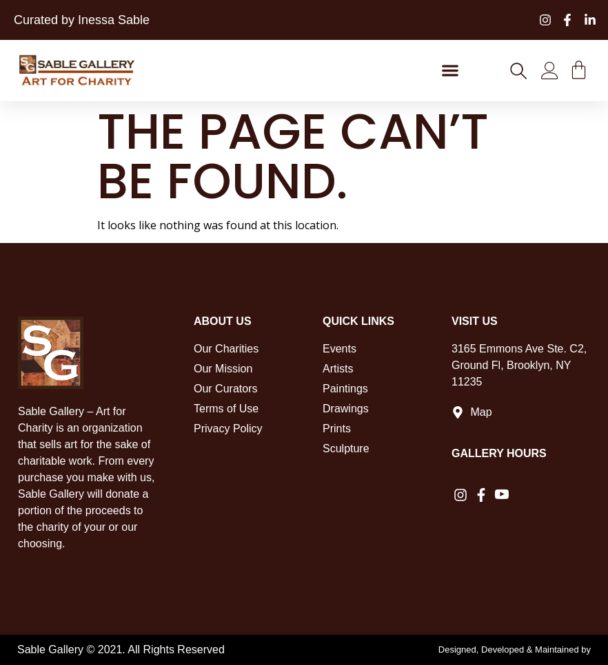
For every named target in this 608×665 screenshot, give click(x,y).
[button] (449, 70)
